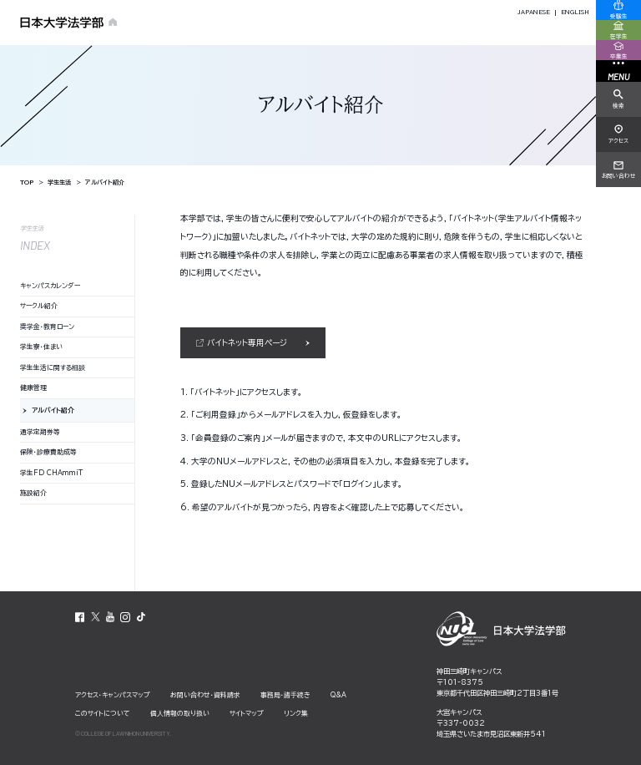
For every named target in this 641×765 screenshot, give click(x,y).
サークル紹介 (39, 305)
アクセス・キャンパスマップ (112, 695)
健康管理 (33, 387)
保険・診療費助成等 (48, 451)
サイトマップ (247, 713)
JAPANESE (533, 12)
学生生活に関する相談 (52, 367)
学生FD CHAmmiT (51, 472)
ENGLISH (575, 12)
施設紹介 (33, 492)
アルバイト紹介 (53, 410)
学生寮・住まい (41, 346)
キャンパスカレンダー (50, 285)
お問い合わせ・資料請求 (205, 695)
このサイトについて (102, 713)
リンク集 (296, 713)
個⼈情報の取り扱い (179, 713)
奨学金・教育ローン (47, 326)
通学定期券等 (40, 431)
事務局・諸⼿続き (285, 695)
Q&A (338, 695)
